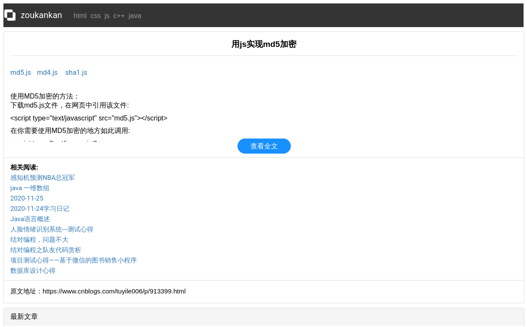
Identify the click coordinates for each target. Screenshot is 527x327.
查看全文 (264, 146)
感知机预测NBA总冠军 (42, 178)
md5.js (20, 72)
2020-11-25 (26, 198)
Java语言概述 (30, 219)
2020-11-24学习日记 (39, 209)
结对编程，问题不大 (39, 240)
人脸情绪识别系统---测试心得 (51, 229)
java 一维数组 (29, 188)
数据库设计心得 (32, 271)
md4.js (47, 72)
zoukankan (41, 15)
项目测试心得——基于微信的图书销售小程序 (73, 260)
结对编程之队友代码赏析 (45, 250)
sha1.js (76, 72)
